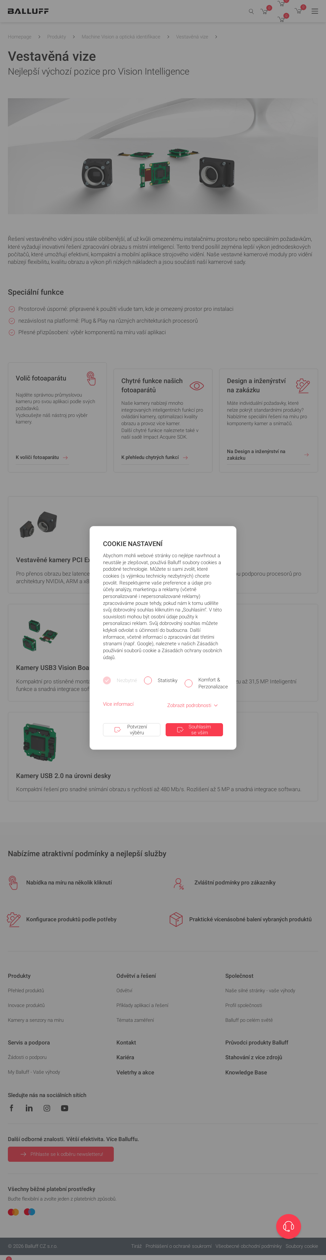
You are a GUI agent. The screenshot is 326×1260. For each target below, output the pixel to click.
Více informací (118, 704)
